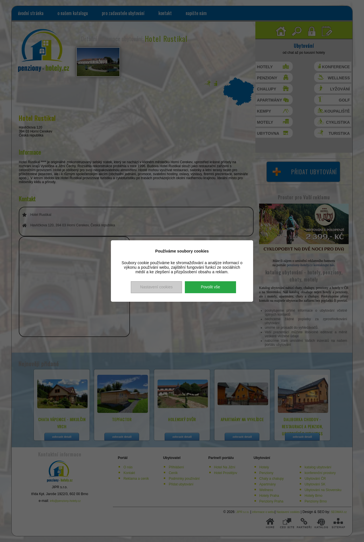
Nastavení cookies (156, 287)
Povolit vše (210, 287)
